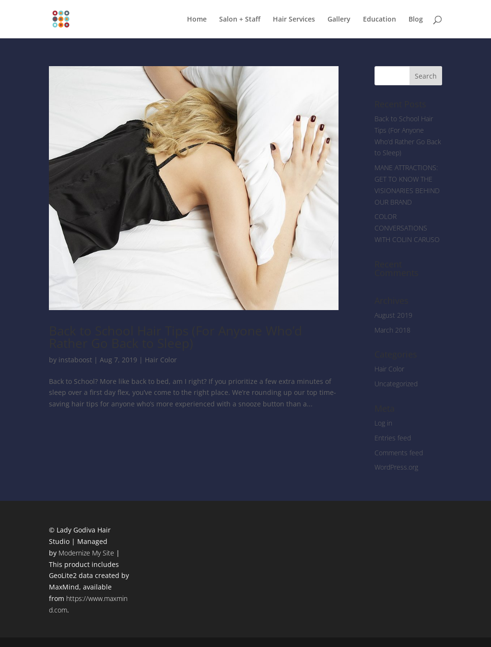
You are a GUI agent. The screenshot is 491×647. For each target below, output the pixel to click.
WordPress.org (396, 467)
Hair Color (161, 359)
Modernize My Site (86, 552)
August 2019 (393, 315)
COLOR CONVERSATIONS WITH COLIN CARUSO (407, 228)
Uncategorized (396, 383)
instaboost (75, 359)
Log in (383, 422)
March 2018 (392, 330)
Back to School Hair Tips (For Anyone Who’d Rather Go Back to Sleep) (175, 337)
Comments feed (398, 452)
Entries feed (392, 437)
